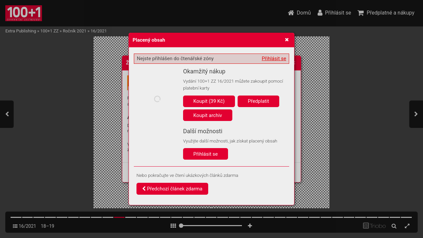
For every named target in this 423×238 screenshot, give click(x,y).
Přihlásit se (274, 58)
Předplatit (258, 101)
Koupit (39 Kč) (209, 101)
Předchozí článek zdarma (172, 189)
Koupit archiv (207, 115)
